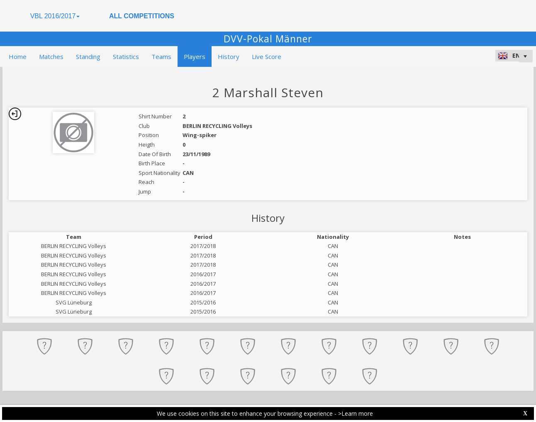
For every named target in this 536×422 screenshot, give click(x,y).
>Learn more (355, 413)
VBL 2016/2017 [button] (55, 16)
